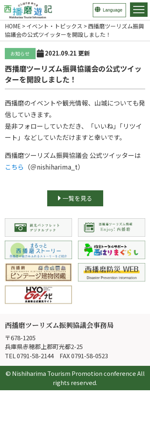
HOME (13, 26)
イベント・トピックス (54, 26)
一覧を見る (75, 198)
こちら (14, 167)
